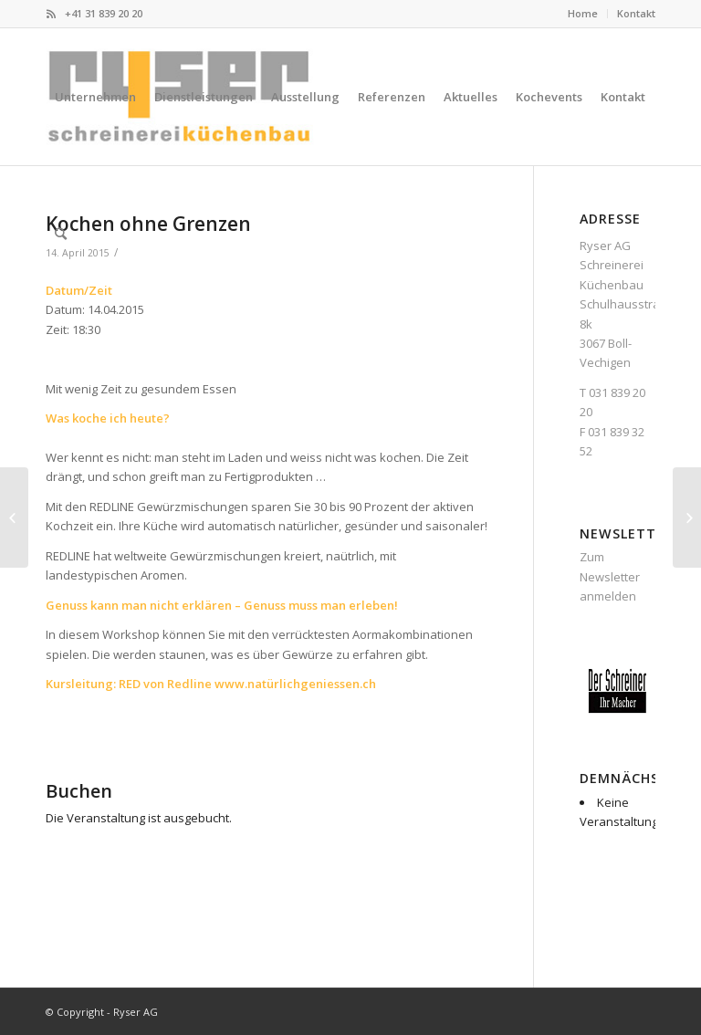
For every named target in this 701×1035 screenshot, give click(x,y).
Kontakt (636, 13)
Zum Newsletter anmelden (610, 576)
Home (583, 13)
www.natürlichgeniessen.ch (295, 683)
